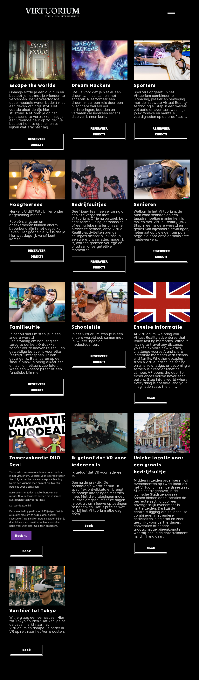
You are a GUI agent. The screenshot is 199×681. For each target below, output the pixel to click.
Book (152, 399)
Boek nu (21, 536)
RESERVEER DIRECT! (36, 142)
